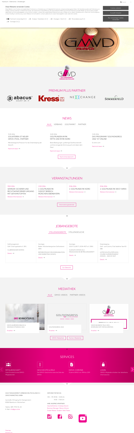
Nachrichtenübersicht (67, 157)
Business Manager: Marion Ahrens (58, 408)
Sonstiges (13, 21)
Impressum (5, 1)
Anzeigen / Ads (58, 19)
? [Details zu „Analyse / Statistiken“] (47, 19)
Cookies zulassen (115, 8)
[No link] (67, 37)
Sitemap (8, 430)
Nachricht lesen (14, 148)
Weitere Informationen (16, 197)
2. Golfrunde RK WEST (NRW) (113, 189)
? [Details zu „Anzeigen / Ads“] (65, 19)
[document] (52, 11)
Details (11, 253)
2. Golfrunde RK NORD (79, 189)
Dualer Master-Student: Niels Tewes (58, 410)
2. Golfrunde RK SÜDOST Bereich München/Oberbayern (49, 191)
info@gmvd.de (15, 409)
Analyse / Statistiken (38, 19)
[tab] (49, 124)
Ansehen (11, 330)
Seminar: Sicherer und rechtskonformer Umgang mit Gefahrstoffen (21, 191)
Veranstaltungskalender (66, 204)
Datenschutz (13, 1)
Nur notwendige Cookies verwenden (115, 18)
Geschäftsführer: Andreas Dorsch (57, 406)
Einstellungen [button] (21, 1)
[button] (132, 369)
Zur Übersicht (66, 267)
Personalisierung (76, 19)
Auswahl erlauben (115, 13)
